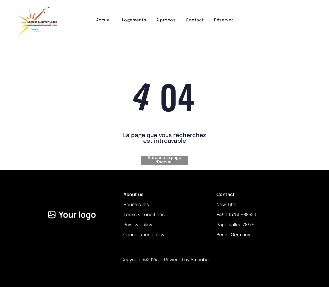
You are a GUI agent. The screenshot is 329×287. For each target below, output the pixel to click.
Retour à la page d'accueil (164, 160)
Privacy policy (137, 224)
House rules (136, 204)
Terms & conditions (143, 214)
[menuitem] (104, 20)
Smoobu (200, 259)
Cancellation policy (143, 234)
